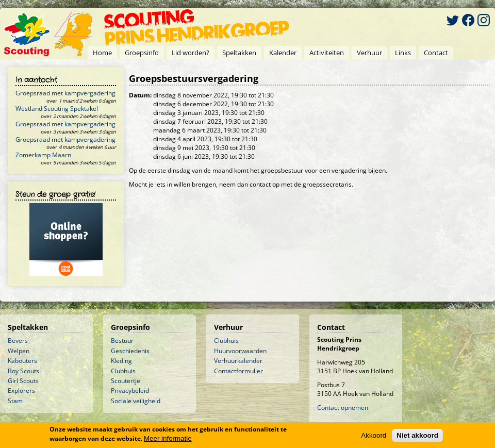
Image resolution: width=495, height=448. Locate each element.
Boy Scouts (23, 371)
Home (102, 52)
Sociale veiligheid (135, 400)
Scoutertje (125, 380)
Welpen (18, 350)
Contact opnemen (342, 407)
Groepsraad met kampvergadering (65, 93)
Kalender (282, 52)
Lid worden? (190, 52)
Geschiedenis (130, 350)
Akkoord (373, 436)
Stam (15, 400)
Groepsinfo (142, 52)
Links (403, 52)
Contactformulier (238, 371)
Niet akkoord (417, 436)
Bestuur (122, 340)
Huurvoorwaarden (240, 350)
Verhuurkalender (238, 360)
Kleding (121, 360)
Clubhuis (123, 371)
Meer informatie (168, 439)
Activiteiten (326, 52)
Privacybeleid (130, 390)
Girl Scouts (23, 380)
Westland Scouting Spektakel (56, 108)
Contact (436, 52)
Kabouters (22, 360)
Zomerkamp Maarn (43, 155)
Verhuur (369, 52)
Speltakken (239, 52)
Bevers (18, 340)
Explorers (21, 390)
